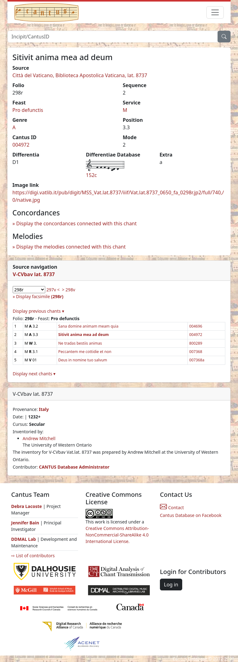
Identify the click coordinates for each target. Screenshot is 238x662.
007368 (195, 351)
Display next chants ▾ (34, 374)
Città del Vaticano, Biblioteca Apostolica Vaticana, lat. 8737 (79, 75)
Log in (171, 584)
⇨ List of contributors (33, 555)
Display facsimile (40, 296)
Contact (172, 507)
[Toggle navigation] (215, 12)
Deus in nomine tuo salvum (82, 360)
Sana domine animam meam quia (88, 326)
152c (91, 175)
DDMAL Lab (23, 539)
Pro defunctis (27, 110)
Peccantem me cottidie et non (84, 351)
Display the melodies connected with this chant (71, 246)
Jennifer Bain (25, 523)
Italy (44, 409)
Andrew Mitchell (39, 438)
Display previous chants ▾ (38, 311)
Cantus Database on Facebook (191, 515)
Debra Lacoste (26, 506)
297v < (53, 290)
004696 (195, 326)
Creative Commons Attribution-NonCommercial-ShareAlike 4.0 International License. (117, 534)
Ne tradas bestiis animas (80, 343)
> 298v (68, 290)
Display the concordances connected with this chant (76, 223)
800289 (195, 343)
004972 (20, 144)
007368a (196, 360)
